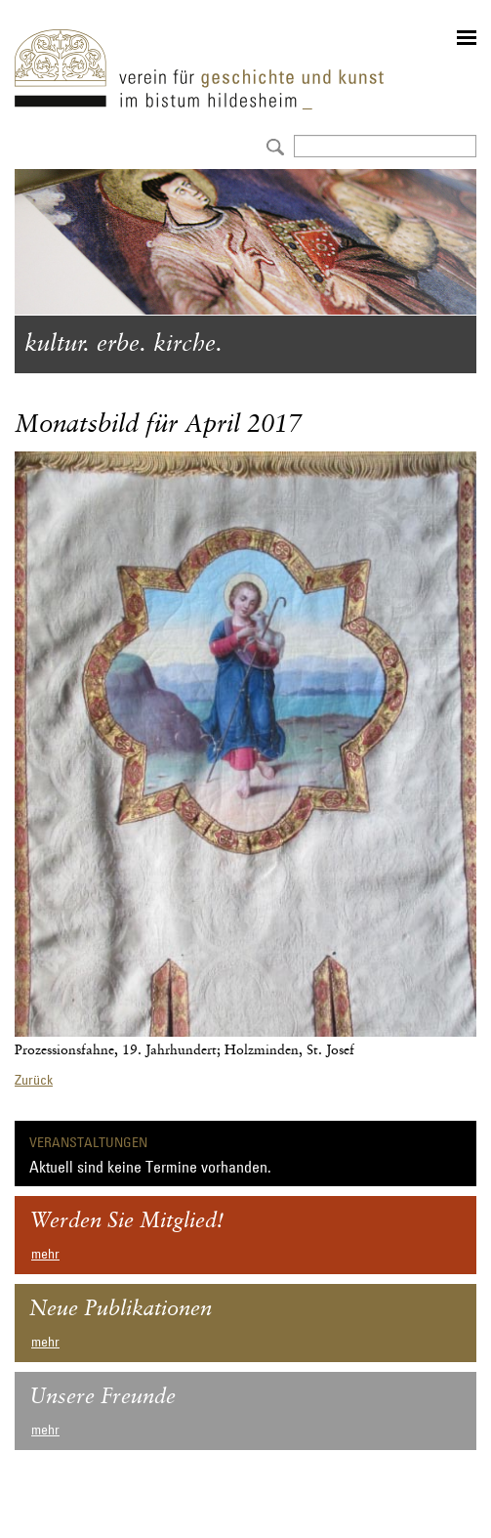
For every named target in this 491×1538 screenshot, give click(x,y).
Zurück (34, 1080)
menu (466, 37)
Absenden (273, 145)
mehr (45, 1253)
